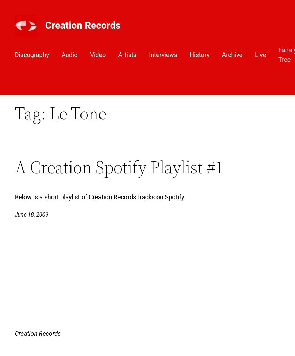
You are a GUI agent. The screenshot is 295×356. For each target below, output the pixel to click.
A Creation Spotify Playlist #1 (119, 167)
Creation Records (83, 25)
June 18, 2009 (31, 214)
